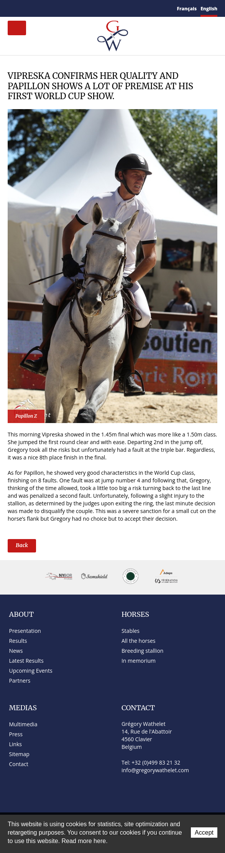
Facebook (40, 7)
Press (15, 734)
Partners (19, 680)
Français (187, 8)
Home (11, 8)
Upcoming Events (30, 670)
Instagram (67, 7)
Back (22, 545)
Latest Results (26, 660)
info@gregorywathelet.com (155, 770)
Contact (21, 9)
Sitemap (31, 9)
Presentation (25, 630)
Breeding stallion (142, 650)
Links (15, 744)
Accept (204, 832)
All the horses (139, 640)
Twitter (48, 8)
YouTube (57, 8)
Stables (131, 630)
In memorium (139, 660)
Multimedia (23, 724)
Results (18, 640)
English (208, 8)
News (16, 650)
